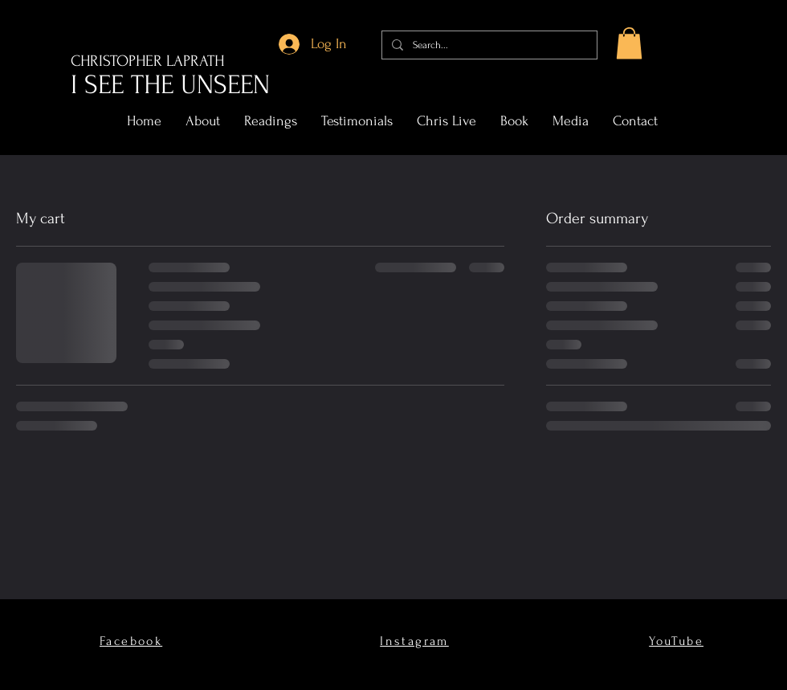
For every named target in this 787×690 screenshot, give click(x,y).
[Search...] (488, 45)
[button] (629, 43)
